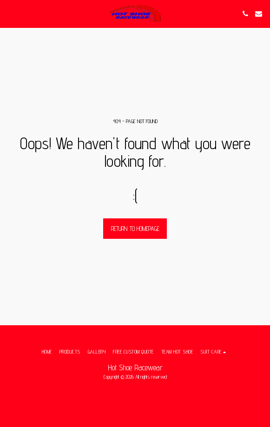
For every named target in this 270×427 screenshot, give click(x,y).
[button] (10, 13)
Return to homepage (135, 228)
